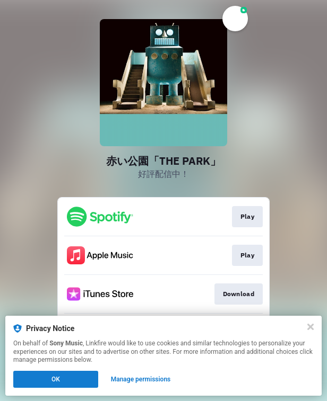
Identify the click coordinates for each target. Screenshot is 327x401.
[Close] (310, 326)
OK (55, 379)
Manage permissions (141, 379)
